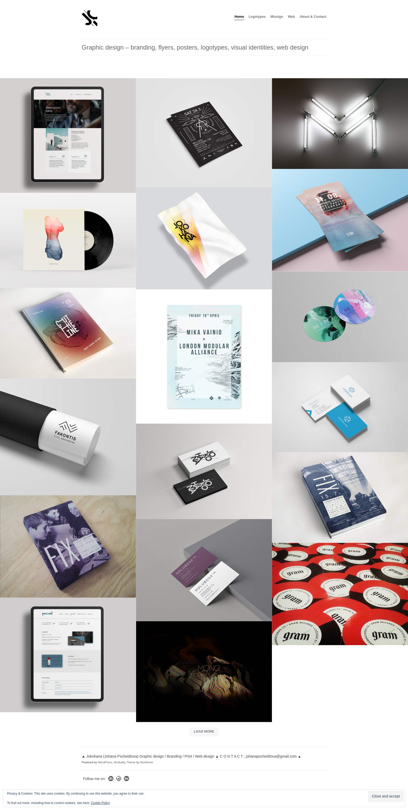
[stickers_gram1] (340, 594)
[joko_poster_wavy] (204, 238)
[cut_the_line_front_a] (68, 333)
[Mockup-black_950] (204, 132)
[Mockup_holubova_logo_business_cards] (204, 570)
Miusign (276, 17)
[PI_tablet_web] (68, 135)
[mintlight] (340, 123)
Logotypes (257, 17)
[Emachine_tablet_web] (68, 655)
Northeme (146, 762)
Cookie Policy (100, 803)
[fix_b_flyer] (68, 546)
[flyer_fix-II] (340, 497)
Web (291, 17)
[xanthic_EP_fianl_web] (68, 240)
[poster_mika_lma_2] (204, 356)
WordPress (105, 762)
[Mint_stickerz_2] (340, 316)
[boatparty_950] (340, 220)
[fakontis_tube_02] (68, 437)
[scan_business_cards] (340, 407)
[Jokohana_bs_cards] (204, 471)
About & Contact (312, 17)
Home (239, 17)
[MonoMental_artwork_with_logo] (204, 671)
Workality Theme (125, 762)
